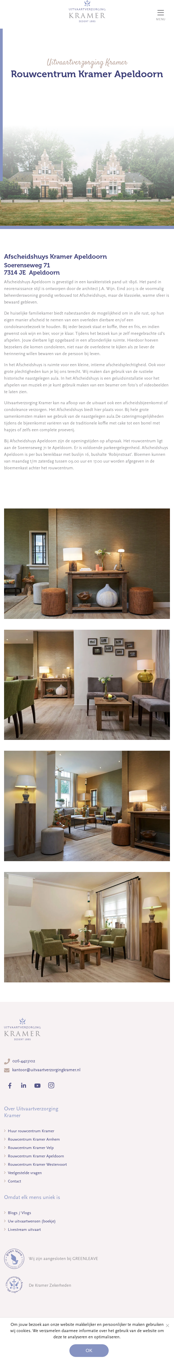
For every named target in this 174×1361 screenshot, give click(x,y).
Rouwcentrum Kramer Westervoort (35, 1164)
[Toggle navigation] (161, 14)
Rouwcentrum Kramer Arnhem (32, 1139)
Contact (12, 1181)
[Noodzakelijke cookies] (167, 1325)
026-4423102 (23, 1061)
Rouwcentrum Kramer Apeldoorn (34, 1156)
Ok (89, 1350)
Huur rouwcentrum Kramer (29, 1130)
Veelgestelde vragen (23, 1172)
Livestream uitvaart (22, 1229)
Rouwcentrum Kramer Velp (29, 1147)
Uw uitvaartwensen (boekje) (30, 1221)
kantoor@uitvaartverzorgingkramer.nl (46, 1069)
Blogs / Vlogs (17, 1212)
